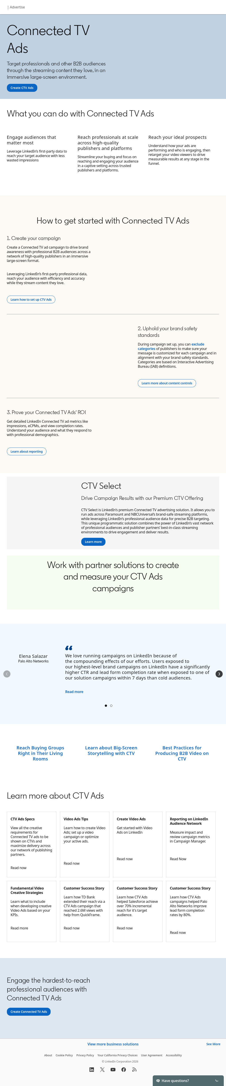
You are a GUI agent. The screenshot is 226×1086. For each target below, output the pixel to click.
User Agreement (151, 1055)
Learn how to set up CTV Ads (33, 299)
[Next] (219, 674)
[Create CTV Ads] (22, 88)
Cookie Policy (64, 1055)
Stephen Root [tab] (111, 706)
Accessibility (174, 1055)
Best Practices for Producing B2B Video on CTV (182, 753)
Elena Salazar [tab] (106, 706)
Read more (74, 691)
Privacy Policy (85, 1055)
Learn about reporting (27, 451)
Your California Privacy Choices (117, 1055)
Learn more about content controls (168, 383)
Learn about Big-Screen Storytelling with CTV (111, 750)
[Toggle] (216, 1080)
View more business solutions (113, 1044)
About (48, 1055)
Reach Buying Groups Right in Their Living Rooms (40, 753)
